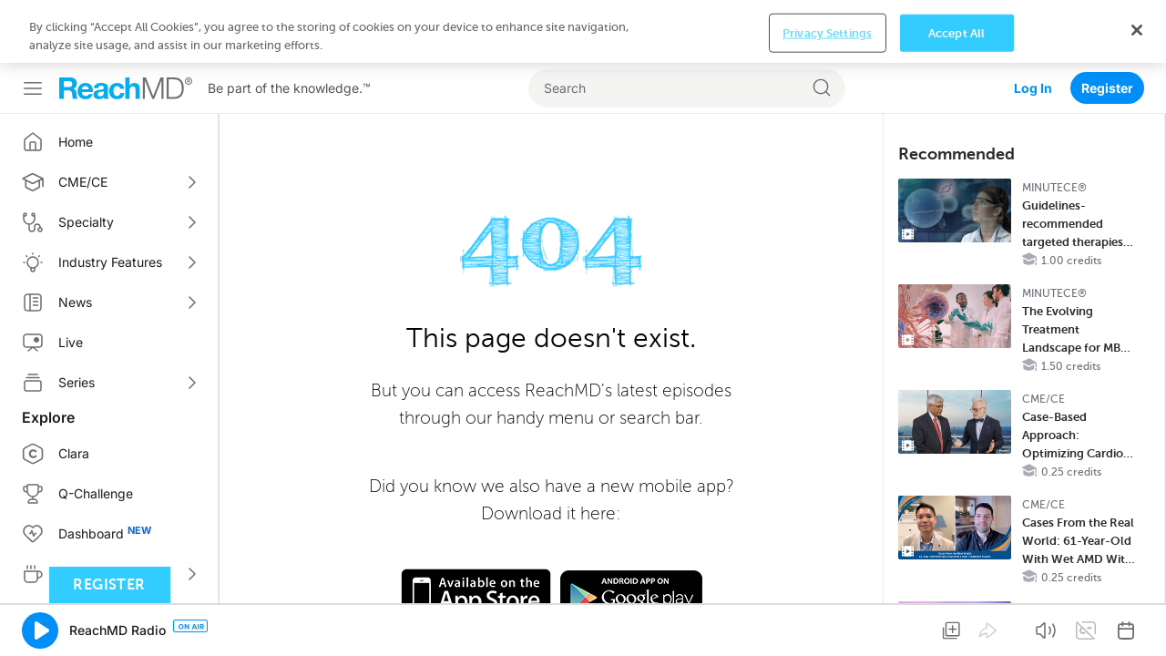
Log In (1033, 25)
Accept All (956, 629)
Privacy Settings (827, 629)
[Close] (1137, 626)
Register (1107, 25)
